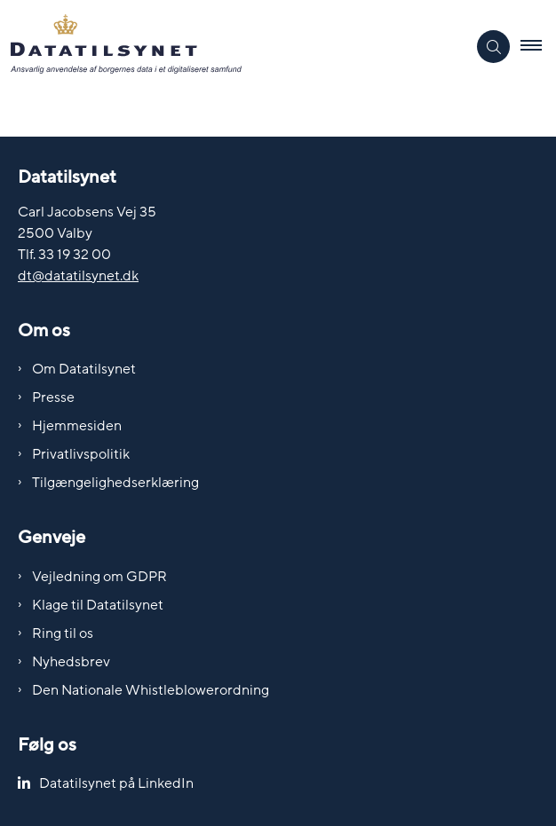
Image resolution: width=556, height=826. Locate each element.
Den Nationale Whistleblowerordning (150, 690)
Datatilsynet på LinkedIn (116, 783)
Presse (53, 397)
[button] (538, 47)
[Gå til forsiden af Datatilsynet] (233, 47)
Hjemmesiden (77, 426)
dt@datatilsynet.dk (78, 276)
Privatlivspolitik (81, 454)
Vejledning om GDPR (99, 576)
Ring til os (62, 633)
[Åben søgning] (493, 46)
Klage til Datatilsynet (97, 605)
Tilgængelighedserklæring (115, 482)
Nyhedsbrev (71, 662)
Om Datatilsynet (84, 369)
